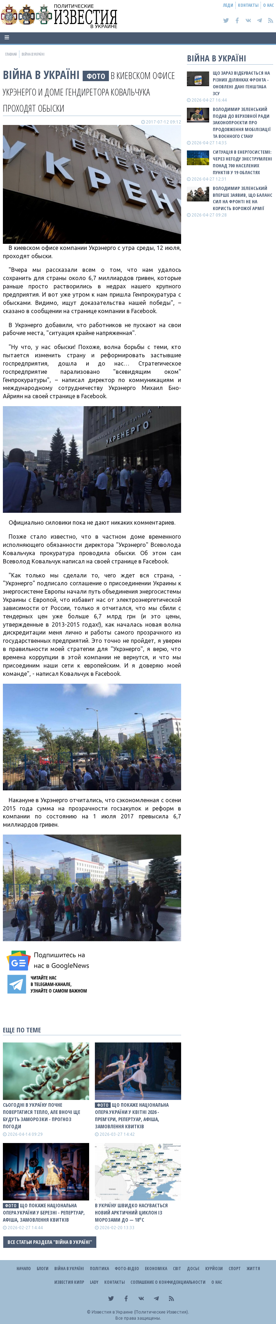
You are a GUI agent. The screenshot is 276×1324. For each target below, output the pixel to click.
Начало (24, 1268)
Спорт (235, 1268)
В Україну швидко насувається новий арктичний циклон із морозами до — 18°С (131, 1212)
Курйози (214, 1268)
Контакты (248, 5)
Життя (253, 1268)
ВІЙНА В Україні (41, 74)
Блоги (43, 1268)
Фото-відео (127, 1268)
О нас (268, 5)
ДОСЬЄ (193, 1268)
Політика (99, 1268)
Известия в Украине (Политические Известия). (140, 1312)
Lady (94, 1282)
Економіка (156, 1268)
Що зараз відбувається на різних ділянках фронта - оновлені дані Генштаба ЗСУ (241, 83)
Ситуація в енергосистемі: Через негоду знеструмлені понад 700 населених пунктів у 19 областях (242, 162)
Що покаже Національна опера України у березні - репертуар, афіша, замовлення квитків (44, 1212)
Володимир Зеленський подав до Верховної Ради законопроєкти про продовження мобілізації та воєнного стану (242, 122)
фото (96, 76)
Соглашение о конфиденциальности (168, 1282)
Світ (177, 1268)
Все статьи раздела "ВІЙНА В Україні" (50, 1242)
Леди (228, 5)
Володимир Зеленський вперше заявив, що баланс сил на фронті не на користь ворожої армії (242, 198)
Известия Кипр (69, 1282)
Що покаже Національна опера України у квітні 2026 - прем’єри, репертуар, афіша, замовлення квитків (132, 1115)
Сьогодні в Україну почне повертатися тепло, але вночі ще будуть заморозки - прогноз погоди (41, 1115)
